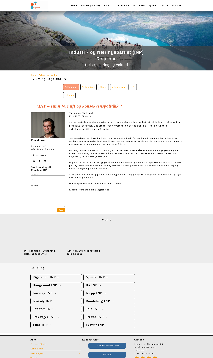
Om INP (165, 5)
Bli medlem (139, 5)
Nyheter (153, 5)
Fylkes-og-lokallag (91, 5)
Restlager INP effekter (42, 344)
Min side (176, 5)
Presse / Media (38, 321)
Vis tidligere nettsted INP (43, 348)
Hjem (33, 75)
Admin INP (36, 353)
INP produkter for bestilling (44, 339)
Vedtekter (35, 335)
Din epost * (35, 172)
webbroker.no (13, 357)
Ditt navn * (35, 166)
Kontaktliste (36, 325)
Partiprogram (37, 330)
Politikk (108, 5)
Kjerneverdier (123, 5)
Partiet (74, 5)
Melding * (34, 177)
